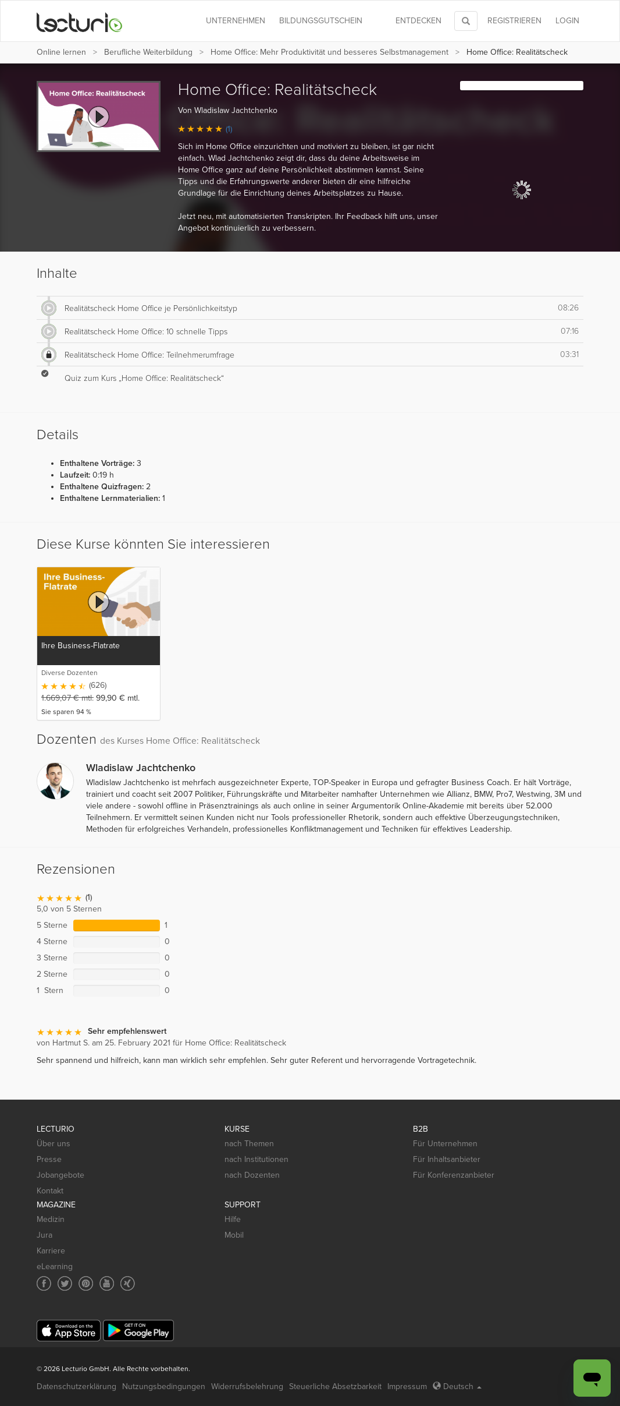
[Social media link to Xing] (127, 1283)
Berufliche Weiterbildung (148, 52)
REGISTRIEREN (514, 21)
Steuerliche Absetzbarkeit (335, 1386)
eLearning (55, 1266)
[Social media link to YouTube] (106, 1283)
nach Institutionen (256, 1159)
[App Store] (69, 1330)
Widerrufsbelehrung (247, 1386)
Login (567, 21)
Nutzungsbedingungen (163, 1386)
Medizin (51, 1219)
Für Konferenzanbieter (453, 1175)
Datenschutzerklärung (76, 1386)
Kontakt (50, 1191)
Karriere (51, 1251)
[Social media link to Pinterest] (86, 1283)
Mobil (234, 1235)
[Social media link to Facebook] (44, 1283)
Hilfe (233, 1219)
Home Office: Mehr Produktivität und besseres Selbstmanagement (329, 52)
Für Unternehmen (445, 1144)
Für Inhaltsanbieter (446, 1159)
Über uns (53, 1144)
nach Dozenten (252, 1175)
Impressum (407, 1386)
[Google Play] (138, 1330)
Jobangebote (60, 1175)
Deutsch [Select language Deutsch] (457, 1386)
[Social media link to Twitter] (65, 1283)
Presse (49, 1159)
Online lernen (61, 52)
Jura (44, 1235)
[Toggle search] (466, 21)
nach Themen (249, 1144)
